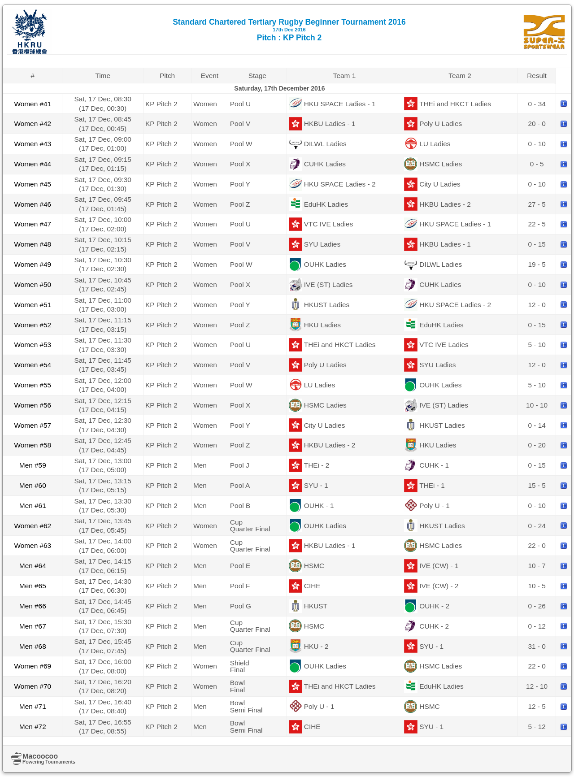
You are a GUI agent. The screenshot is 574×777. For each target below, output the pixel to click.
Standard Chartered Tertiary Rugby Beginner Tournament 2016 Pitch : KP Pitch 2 (289, 29)
